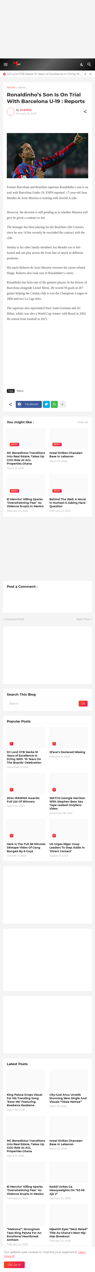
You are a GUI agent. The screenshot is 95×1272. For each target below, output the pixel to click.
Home (11, 87)
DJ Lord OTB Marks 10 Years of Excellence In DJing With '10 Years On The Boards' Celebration (44, 74)
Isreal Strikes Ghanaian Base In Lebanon (66, 454)
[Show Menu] (5, 64)
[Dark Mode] (82, 64)
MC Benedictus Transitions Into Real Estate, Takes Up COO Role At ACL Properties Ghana (26, 458)
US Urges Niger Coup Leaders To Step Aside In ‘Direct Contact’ (67, 847)
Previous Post (14, 619)
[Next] (90, 74)
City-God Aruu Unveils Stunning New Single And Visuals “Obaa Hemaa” (68, 1098)
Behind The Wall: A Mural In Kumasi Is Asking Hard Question (67, 503)
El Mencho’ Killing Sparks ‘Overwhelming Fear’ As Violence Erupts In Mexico (25, 503)
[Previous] (85, 74)
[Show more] (62, 404)
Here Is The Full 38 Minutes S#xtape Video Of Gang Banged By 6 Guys (26, 847)
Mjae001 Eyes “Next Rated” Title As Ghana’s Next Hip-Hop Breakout (68, 1232)
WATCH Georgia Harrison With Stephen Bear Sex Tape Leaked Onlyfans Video (67, 803)
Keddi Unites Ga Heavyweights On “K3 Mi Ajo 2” (66, 1190)
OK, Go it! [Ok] (14, 1265)
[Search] (90, 64)
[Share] (85, 111)
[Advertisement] (47, 29)
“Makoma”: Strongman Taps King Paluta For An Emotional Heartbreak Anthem (24, 1234)
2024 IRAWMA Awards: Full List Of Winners (23, 799)
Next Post (83, 619)
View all (83, 422)
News (22, 87)
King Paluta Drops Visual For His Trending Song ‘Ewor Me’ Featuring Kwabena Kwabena (24, 1100)
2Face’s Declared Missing (67, 752)
